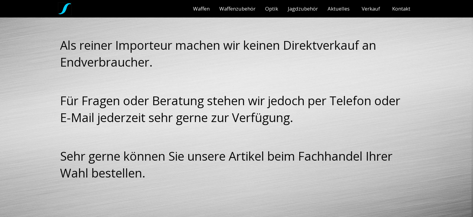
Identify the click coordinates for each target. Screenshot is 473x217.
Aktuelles (339, 8)
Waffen (201, 8)
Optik (271, 8)
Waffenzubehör (237, 8)
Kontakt (401, 8)
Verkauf (371, 8)
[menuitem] (201, 8)
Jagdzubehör (303, 8)
